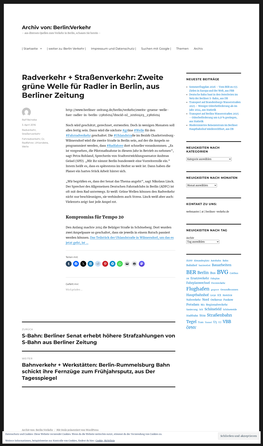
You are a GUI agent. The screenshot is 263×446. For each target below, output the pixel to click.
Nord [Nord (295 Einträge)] (205, 299)
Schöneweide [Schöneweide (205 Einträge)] (230, 309)
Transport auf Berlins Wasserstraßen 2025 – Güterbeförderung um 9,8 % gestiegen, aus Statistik (214, 117)
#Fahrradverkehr (78, 135)
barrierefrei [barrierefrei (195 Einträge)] (204, 265)
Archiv (198, 48)
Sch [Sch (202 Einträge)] (201, 309)
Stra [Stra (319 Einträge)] (202, 315)
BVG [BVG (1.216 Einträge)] (222, 272)
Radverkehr (29, 129)
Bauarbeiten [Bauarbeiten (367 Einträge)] (221, 265)
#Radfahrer (115, 145)
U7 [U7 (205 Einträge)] (219, 322)
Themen (182, 48)
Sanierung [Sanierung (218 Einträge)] (192, 309)
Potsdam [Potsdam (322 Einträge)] (192, 304)
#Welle (139, 130)
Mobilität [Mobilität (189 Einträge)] (227, 295)
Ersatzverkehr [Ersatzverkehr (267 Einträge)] (199, 278)
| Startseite (30, 48)
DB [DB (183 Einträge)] (187, 278)
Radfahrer (28, 142)
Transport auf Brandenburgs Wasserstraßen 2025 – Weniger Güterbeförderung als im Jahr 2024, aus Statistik (215, 106)
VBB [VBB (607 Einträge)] (227, 321)
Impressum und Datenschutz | (113, 48)
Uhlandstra (41, 142)
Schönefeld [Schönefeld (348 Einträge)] (213, 309)
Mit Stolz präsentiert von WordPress (77, 430)
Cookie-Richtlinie (105, 440)
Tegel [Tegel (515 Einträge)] (191, 321)
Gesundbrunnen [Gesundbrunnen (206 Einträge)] (229, 289)
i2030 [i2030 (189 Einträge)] (213, 295)
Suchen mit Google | (156, 48)
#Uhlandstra (123, 135)
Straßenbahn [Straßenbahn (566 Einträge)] (219, 315)
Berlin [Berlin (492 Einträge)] (203, 272)
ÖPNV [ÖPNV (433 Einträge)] (191, 327)
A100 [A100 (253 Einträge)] (189, 260)
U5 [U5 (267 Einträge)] (215, 322)
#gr (125, 130)
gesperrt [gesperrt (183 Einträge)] (215, 290)
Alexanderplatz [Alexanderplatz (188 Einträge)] (201, 260)
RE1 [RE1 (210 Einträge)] (203, 304)
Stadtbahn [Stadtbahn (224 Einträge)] (192, 315)
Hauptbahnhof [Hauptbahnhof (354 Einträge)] (197, 295)
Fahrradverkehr (31, 138)
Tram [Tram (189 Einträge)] (200, 322)
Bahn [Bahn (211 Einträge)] (225, 260)
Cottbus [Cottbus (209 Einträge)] (234, 273)
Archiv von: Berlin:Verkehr (56, 27)
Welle (25, 146)
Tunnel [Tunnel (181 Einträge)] (208, 322)
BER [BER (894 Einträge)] (191, 272)
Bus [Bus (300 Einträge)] (213, 273)
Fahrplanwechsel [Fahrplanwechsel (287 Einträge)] (198, 283)
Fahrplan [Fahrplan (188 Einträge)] (215, 278)
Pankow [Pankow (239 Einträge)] (228, 299)
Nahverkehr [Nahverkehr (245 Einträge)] (193, 299)
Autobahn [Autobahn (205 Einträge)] (216, 260)
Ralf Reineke (29, 119)
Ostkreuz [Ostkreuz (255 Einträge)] (216, 299)
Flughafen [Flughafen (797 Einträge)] (197, 289)
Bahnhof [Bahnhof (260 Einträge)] (191, 265)
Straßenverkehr (31, 133)
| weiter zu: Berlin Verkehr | (66, 48)
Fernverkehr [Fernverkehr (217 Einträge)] (218, 283)
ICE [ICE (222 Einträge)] (219, 295)
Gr (42, 138)
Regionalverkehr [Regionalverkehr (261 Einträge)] (217, 304)
